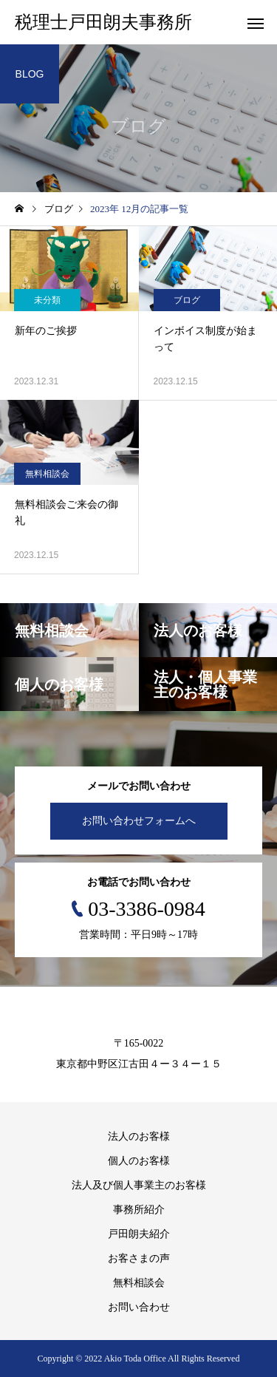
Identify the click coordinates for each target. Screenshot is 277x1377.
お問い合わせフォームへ (139, 820)
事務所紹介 (139, 1209)
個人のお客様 (139, 1160)
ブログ (187, 300)
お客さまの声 (139, 1258)
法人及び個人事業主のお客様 (139, 1185)
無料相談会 (47, 474)
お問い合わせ (139, 1307)
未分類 (47, 300)
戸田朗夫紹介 (139, 1234)
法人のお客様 (139, 1136)
